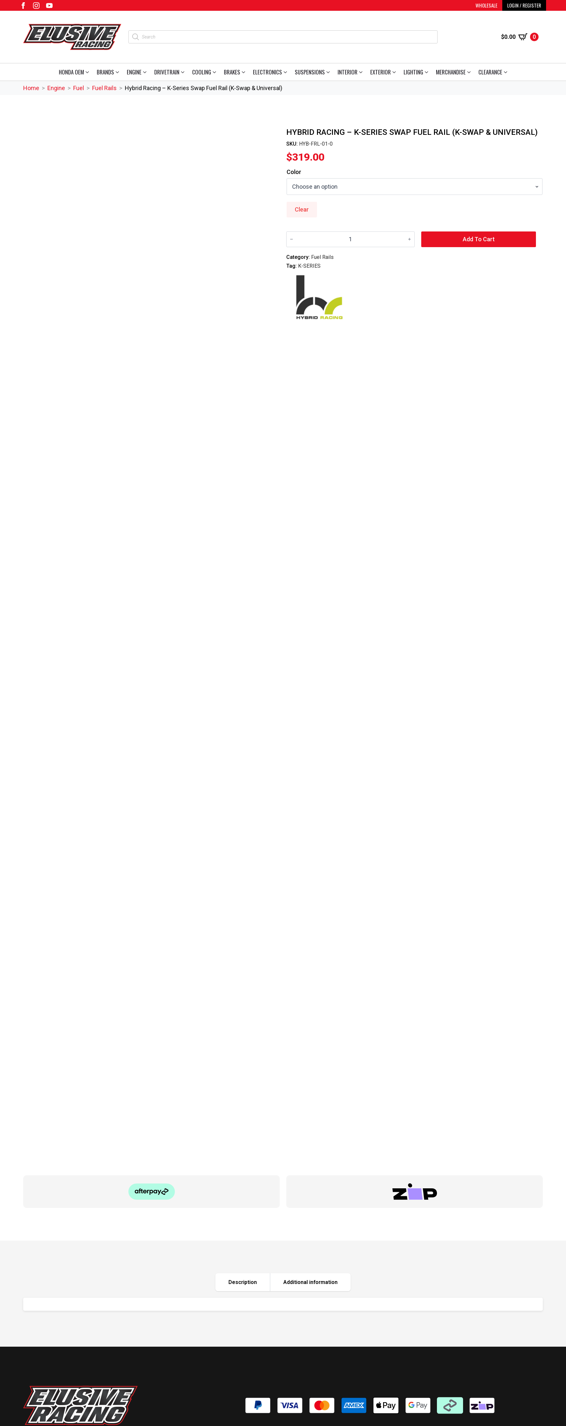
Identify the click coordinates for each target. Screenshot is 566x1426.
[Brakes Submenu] (244, 72)
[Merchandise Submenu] (470, 72)
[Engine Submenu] (146, 72)
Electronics (267, 72)
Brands (105, 72)
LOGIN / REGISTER (524, 5)
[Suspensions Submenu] (329, 72)
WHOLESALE (486, 5)
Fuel (78, 88)
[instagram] (36, 5)
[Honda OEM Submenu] (88, 72)
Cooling (201, 72)
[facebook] (23, 5)
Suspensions (310, 72)
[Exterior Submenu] (395, 72)
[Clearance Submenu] (506, 72)
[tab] (242, 1282)
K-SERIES (309, 266)
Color (294, 172)
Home (31, 88)
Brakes (232, 72)
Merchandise (451, 72)
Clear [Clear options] (302, 209)
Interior (348, 72)
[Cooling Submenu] (215, 72)
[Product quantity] (350, 239)
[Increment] (409, 239)
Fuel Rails (104, 88)
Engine (134, 72)
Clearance (490, 72)
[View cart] (520, 37)
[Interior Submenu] (362, 72)
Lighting (413, 72)
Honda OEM (71, 72)
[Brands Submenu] (118, 72)
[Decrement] (291, 239)
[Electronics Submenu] (286, 72)
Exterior (380, 72)
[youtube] (49, 5)
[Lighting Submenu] (427, 72)
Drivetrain (166, 72)
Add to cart (479, 239)
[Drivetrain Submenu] (183, 72)
